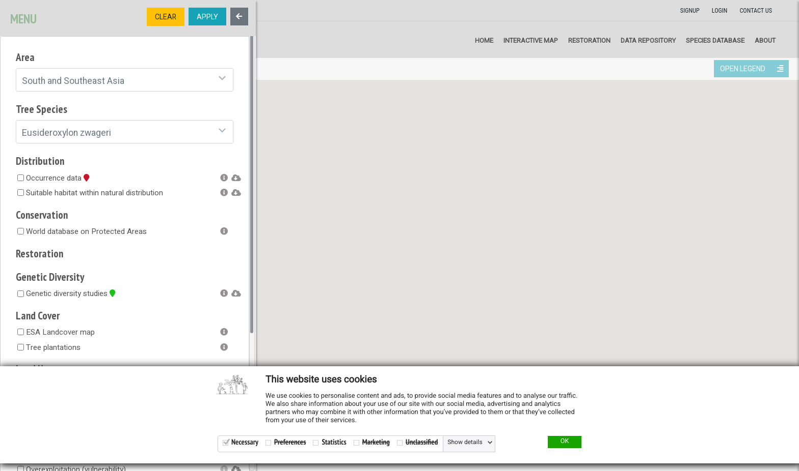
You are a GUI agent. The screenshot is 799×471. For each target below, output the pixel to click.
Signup (690, 10)
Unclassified (422, 442)
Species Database (715, 40)
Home (484, 40)
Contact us (755, 10)
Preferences (290, 442)
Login (720, 10)
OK (565, 441)
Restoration (589, 40)
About (765, 40)
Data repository (648, 40)
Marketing (376, 442)
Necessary (244, 442)
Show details (464, 442)
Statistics (334, 442)
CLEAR (165, 17)
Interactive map (530, 40)
